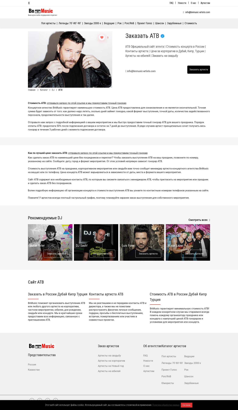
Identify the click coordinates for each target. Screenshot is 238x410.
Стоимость (191, 23)
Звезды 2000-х (92, 23)
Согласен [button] (186, 405)
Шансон (159, 23)
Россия (32, 364)
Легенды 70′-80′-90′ (70, 23)
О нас (193, 3)
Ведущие (109, 23)
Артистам (205, 3)
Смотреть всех (198, 219)
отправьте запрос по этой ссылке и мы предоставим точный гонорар (86, 103)
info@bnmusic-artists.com (197, 12)
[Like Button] (102, 37)
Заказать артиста (56, 253)
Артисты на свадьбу (109, 355)
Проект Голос (144, 23)
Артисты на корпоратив (111, 360)
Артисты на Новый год (111, 365)
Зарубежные (174, 23)
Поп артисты (48, 23)
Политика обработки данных (166, 405)
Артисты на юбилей (109, 371)
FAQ (171, 3)
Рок (119, 23)
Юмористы (168, 383)
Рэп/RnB (129, 23)
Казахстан (34, 369)
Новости (182, 3)
